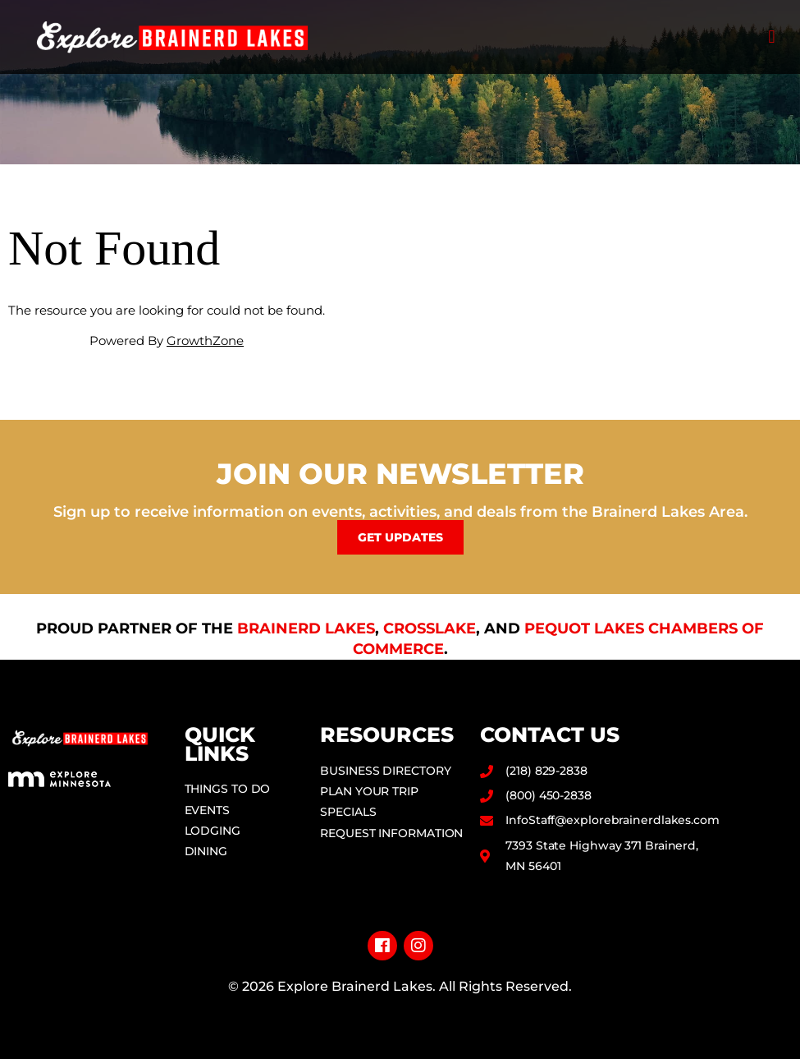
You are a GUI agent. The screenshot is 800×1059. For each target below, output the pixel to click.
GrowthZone (205, 340)
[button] (771, 37)
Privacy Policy (400, 1012)
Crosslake (429, 628)
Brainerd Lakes (306, 628)
